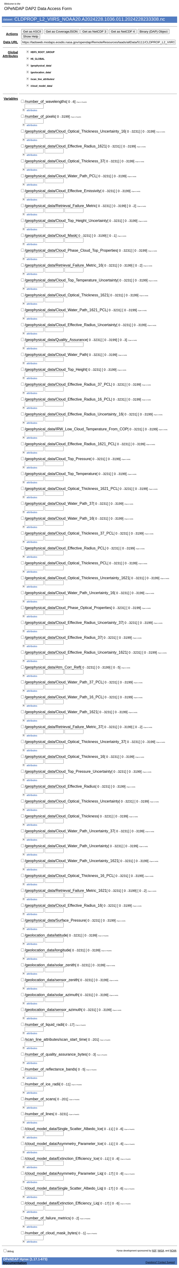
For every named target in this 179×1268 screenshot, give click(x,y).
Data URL (10, 42)
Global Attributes (10, 54)
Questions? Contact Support (160, 1262)
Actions (12, 34)
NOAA (173, 1250)
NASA (161, 1250)
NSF (154, 1250)
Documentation (15, 1263)
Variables (11, 98)
